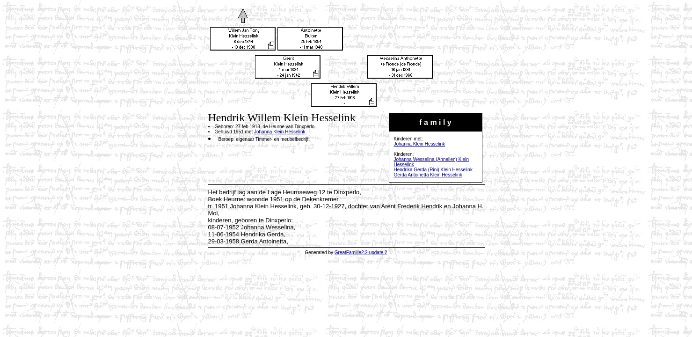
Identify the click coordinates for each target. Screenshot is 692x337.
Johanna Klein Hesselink (419, 144)
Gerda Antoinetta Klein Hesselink (428, 174)
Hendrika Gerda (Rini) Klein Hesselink (433, 169)
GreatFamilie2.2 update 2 (361, 252)
